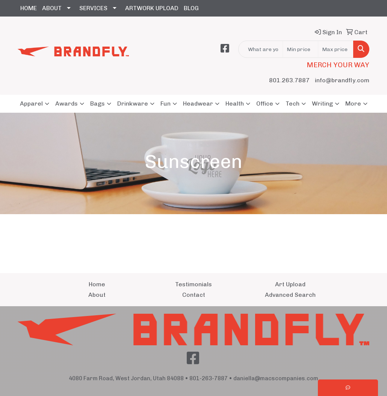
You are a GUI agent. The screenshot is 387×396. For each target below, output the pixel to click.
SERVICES (93, 8)
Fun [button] (165, 103)
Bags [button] (97, 103)
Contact (193, 294)
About (97, 294)
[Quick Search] (260, 49)
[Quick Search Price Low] (300, 49)
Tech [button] (292, 103)
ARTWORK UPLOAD (151, 8)
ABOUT (52, 8)
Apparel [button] (31, 103)
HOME (28, 8)
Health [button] (234, 103)
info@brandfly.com (342, 80)
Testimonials (193, 284)
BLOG (191, 8)
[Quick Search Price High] (336, 49)
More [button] (353, 103)
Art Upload (290, 284)
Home (97, 284)
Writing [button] (322, 103)
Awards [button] (66, 103)
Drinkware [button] (132, 103)
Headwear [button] (198, 103)
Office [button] (264, 103)
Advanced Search (290, 294)
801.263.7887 (289, 80)
